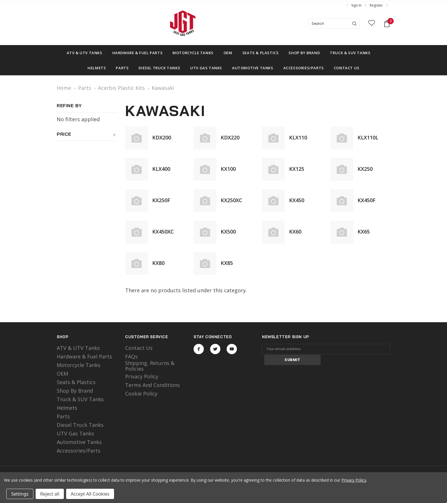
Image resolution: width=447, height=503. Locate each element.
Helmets (67, 408)
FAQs (131, 356)
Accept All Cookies (90, 494)
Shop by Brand (75, 391)
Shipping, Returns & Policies (149, 366)
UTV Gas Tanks (75, 433)
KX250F (161, 200)
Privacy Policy (141, 376)
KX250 (365, 168)
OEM (62, 373)
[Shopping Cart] (386, 24)
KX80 (158, 262)
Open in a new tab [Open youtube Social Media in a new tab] (232, 349)
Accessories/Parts (78, 450)
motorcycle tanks (78, 365)
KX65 (363, 231)
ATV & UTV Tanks (78, 348)
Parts (63, 416)
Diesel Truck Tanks (80, 425)
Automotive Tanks (79, 442)
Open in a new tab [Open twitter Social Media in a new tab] (215, 349)
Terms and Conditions (152, 385)
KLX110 (298, 137)
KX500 (228, 231)
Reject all (49, 494)
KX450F (366, 200)
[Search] (354, 24)
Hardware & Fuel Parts (84, 356)
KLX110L (367, 137)
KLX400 (161, 168)
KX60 (295, 231)
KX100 (228, 168)
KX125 (296, 168)
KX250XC (231, 200)
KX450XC (163, 231)
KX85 (227, 262)
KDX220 (230, 137)
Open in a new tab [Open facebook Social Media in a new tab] (199, 349)
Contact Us (139, 348)
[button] (87, 136)
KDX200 (161, 137)
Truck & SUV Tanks (80, 399)
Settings (20, 494)
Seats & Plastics (76, 382)
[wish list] (371, 24)
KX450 (296, 200)
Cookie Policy (141, 393)
